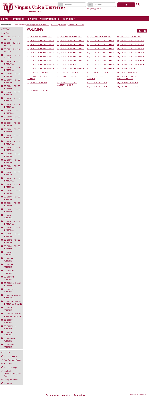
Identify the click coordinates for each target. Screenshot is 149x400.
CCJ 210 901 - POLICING (7, 333)
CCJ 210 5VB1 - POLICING (8, 327)
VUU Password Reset (11, 360)
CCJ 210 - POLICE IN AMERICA (10, 38)
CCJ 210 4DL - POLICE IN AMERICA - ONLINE (11, 315)
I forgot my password (94, 9)
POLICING (54, 25)
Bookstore (6, 383)
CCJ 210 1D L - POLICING (8, 278)
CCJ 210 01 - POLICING (7, 216)
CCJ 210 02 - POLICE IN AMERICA (10, 222)
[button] (144, 31)
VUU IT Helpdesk (9, 356)
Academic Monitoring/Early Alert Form (11, 373)
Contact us (79, 395)
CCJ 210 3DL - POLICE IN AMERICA (11, 296)
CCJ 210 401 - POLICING (7, 308)
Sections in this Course (76, 25)
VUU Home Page (9, 367)
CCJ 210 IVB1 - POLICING (8, 345)
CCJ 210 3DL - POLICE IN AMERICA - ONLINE (11, 302)
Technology (68, 18)
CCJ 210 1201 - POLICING (8, 271)
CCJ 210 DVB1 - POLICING (8, 339)
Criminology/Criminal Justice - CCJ (37, 25)
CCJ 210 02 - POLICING (7, 253)
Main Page (62, 25)
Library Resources (9, 379)
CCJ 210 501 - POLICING (7, 321)
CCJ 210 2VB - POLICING (8, 290)
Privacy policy (52, 395)
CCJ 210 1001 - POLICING (8, 259)
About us (66, 395)
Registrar (32, 18)
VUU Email (6, 363)
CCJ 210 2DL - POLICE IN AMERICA (11, 284)
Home (4, 18)
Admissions (17, 18)
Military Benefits (49, 18)
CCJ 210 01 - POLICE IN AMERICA (10, 62)
